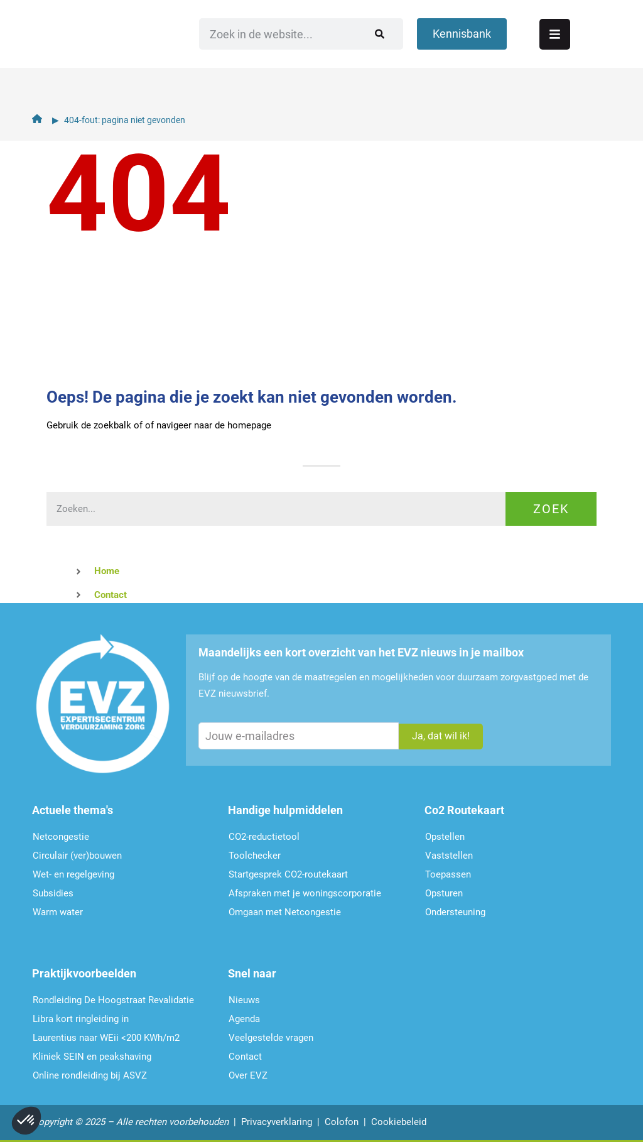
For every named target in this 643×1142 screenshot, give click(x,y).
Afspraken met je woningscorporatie (305, 893)
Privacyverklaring (276, 1122)
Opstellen (445, 836)
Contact (245, 1056)
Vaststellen (449, 855)
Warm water (58, 912)
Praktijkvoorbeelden (84, 973)
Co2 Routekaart (464, 810)
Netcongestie (61, 836)
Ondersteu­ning (455, 912)
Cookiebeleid (398, 1122)
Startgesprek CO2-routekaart (288, 874)
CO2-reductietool (264, 836)
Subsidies (53, 893)
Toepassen (448, 874)
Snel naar (252, 973)
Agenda (244, 1019)
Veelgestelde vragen (271, 1037)
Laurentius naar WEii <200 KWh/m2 (106, 1037)
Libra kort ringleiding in (81, 1019)
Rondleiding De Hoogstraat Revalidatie (113, 1000)
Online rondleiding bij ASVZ (90, 1075)
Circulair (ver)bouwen (77, 855)
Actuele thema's (72, 810)
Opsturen (444, 893)
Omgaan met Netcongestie (285, 912)
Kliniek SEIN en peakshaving (92, 1056)
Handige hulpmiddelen (285, 810)
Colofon (342, 1122)
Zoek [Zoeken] (551, 508)
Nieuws (244, 1000)
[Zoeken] (352, 53)
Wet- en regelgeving (73, 874)
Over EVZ (248, 1075)
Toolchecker (255, 855)
